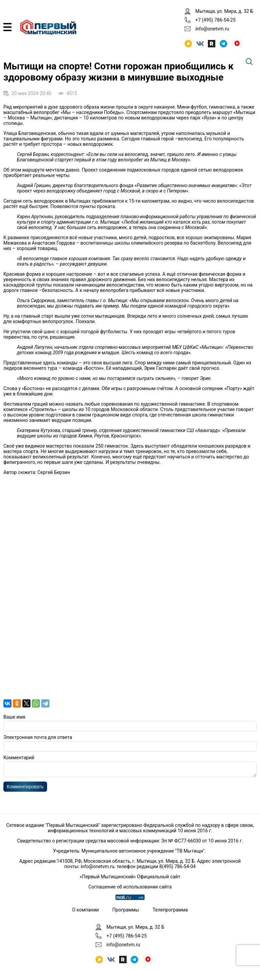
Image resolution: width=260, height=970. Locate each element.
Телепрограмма (170, 909)
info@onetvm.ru (212, 28)
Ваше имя (14, 717)
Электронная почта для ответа (37, 737)
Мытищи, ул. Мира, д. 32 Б (224, 11)
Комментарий (18, 757)
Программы (125, 909)
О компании (85, 909)
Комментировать (25, 788)
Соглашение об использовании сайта (130, 886)
